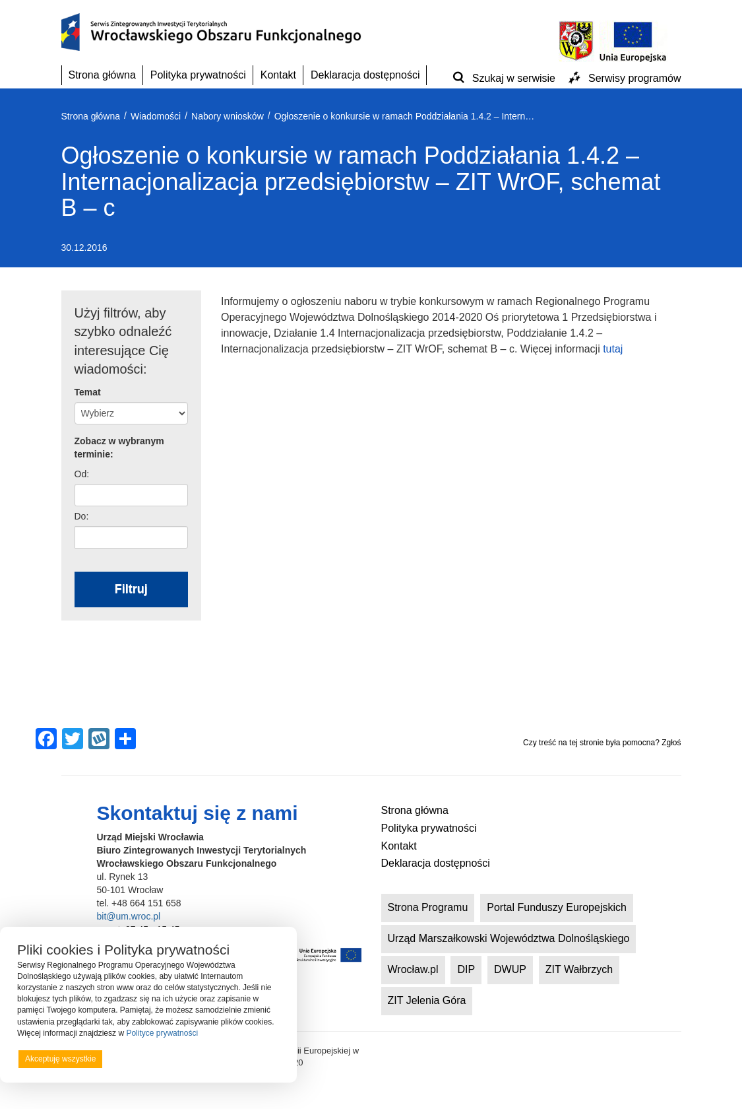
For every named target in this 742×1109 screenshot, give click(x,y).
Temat (88, 392)
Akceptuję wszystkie (60, 1058)
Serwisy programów (634, 78)
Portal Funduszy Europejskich (557, 907)
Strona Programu (428, 907)
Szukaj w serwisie (513, 78)
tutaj (613, 348)
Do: (82, 516)
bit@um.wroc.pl (129, 916)
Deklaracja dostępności (365, 75)
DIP (466, 969)
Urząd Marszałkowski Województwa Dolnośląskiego (509, 938)
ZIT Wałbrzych (579, 969)
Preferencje (253, 1058)
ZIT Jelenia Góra (427, 1000)
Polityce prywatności (162, 1033)
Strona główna (102, 75)
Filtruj (131, 588)
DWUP (510, 969)
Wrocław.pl (413, 969)
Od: (82, 474)
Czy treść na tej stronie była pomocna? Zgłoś (602, 742)
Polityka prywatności (198, 75)
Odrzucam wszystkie (165, 1058)
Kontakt (278, 75)
